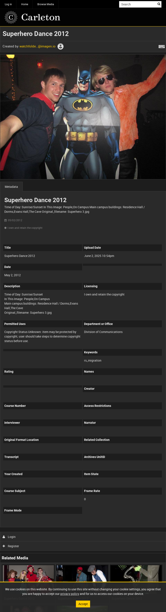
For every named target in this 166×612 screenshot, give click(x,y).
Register (11, 546)
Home (24, 4)
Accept (83, 604)
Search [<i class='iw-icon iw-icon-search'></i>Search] (159, 3)
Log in (8, 4)
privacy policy (69, 594)
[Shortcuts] (162, 45)
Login (9, 537)
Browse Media (45, 4)
